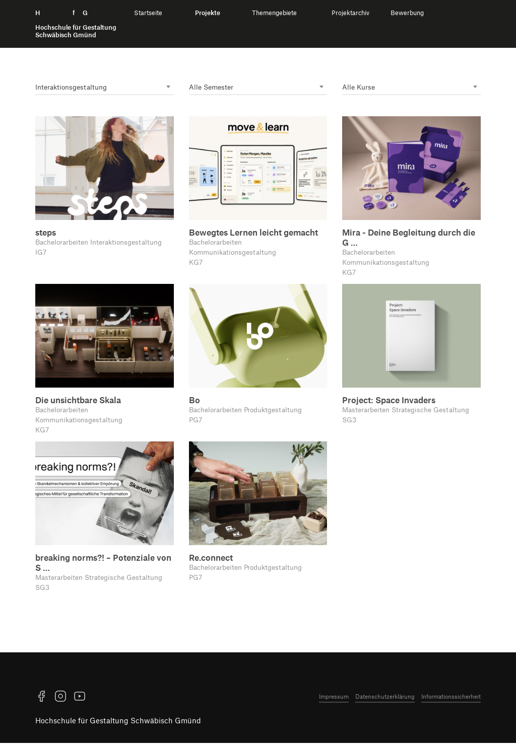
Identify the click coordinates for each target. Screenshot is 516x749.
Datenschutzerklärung (385, 702)
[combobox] (104, 88)
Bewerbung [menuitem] (407, 13)
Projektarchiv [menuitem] (350, 13)
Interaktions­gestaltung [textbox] (74, 87)
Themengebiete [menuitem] (274, 13)
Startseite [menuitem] (148, 13)
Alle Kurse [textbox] (359, 87)
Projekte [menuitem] (207, 13)
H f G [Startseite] (75, 24)
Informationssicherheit (451, 702)
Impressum (334, 702)
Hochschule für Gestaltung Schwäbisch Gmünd (118, 726)
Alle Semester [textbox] (212, 87)
